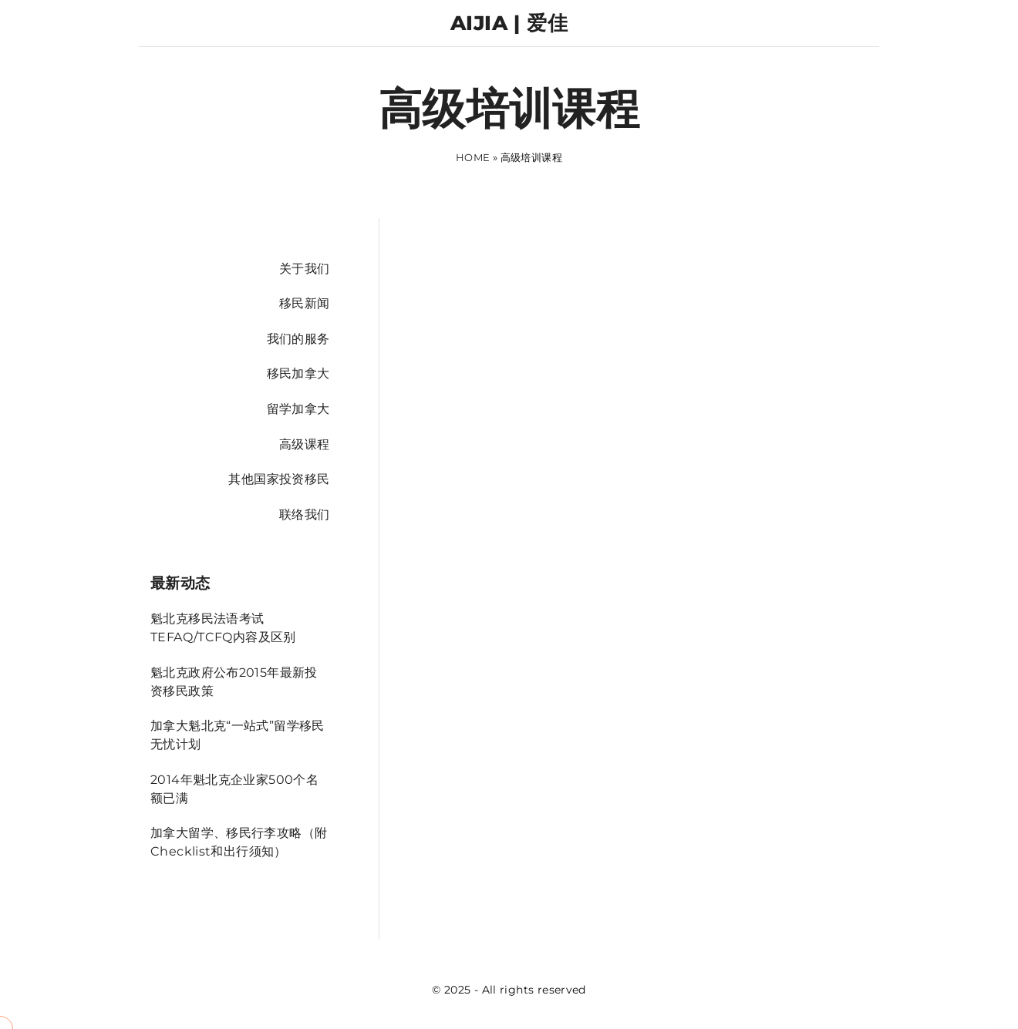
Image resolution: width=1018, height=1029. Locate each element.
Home (473, 157)
